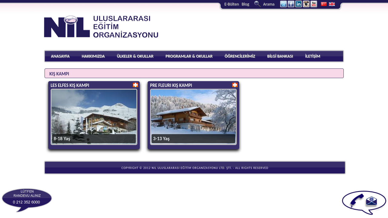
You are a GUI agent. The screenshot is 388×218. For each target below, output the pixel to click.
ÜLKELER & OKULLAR (135, 56)
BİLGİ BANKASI (280, 56)
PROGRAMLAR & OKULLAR (189, 56)
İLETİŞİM (312, 56)
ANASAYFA (60, 56)
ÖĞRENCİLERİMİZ (240, 56)
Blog (245, 4)
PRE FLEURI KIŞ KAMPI (171, 85)
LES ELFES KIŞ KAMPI (70, 85)
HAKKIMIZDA (93, 56)
